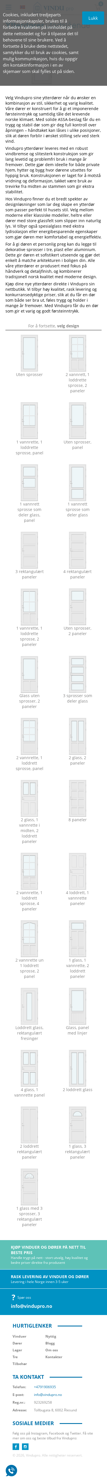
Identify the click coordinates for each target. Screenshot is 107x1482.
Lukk (93, 18)
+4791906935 (45, 1386)
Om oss (51, 1350)
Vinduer (19, 1336)
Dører (17, 1343)
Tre (15, 1356)
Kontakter (53, 1356)
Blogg (50, 1343)
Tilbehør (20, 1363)
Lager (17, 1350)
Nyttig (50, 1336)
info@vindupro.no (31, 1306)
